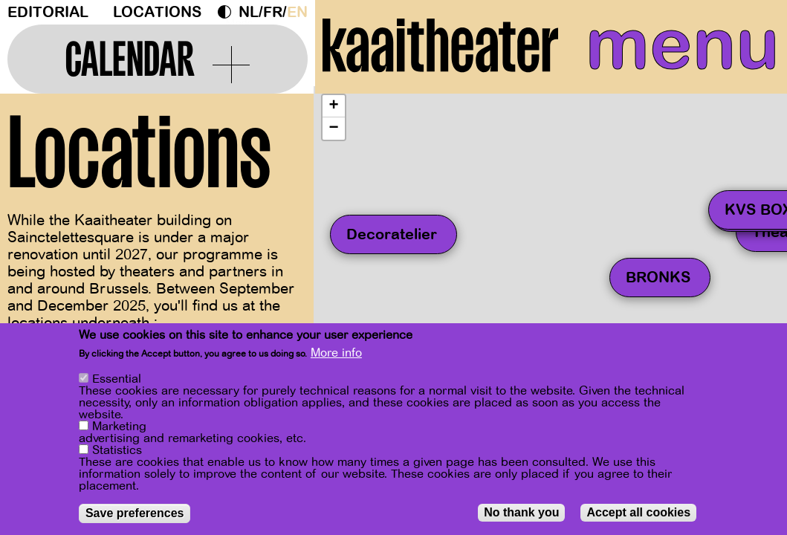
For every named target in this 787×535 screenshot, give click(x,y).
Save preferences (134, 513)
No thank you (521, 512)
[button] (334, 106)
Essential (116, 379)
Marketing (119, 426)
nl (249, 12)
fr (272, 12)
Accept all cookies (638, 512)
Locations (157, 12)
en (297, 12)
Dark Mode (228, 12)
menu (683, 44)
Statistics (117, 450)
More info (336, 353)
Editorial (47, 12)
